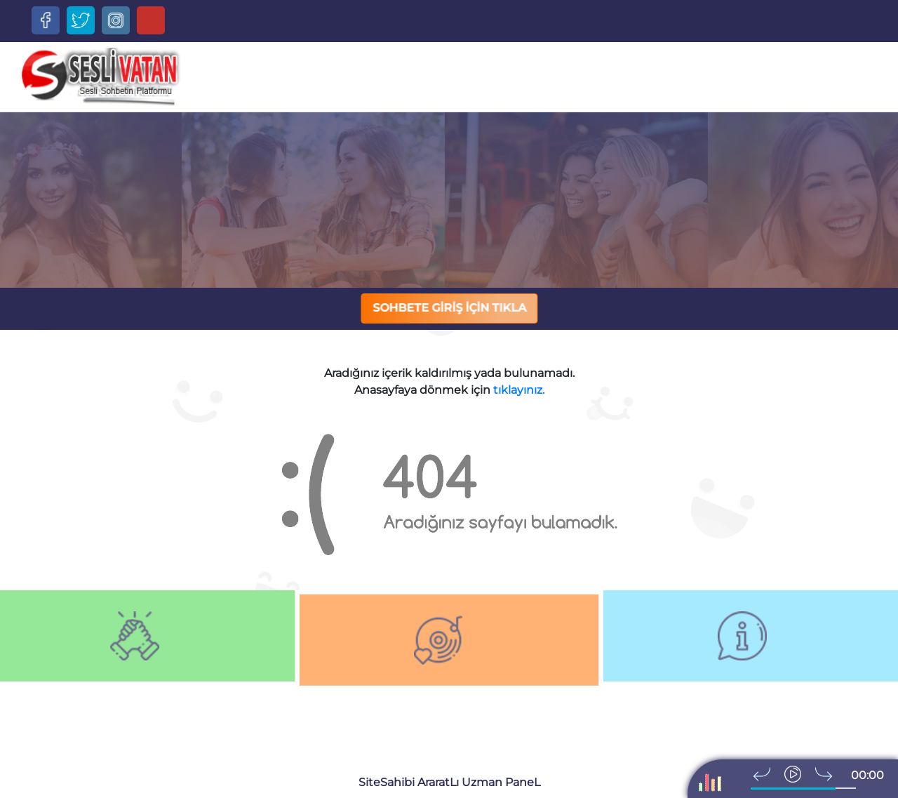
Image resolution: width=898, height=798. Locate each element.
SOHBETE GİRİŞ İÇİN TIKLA (450, 307)
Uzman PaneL (501, 782)
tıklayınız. (518, 390)
